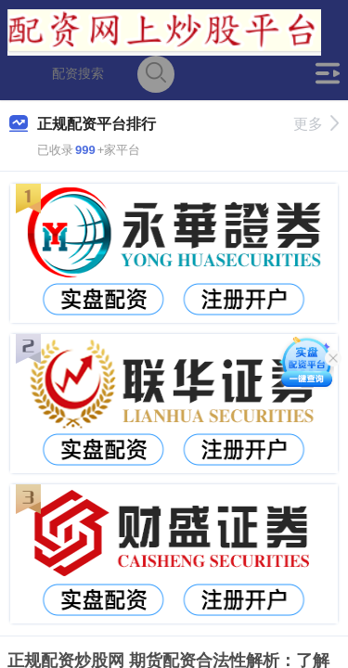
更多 (316, 124)
